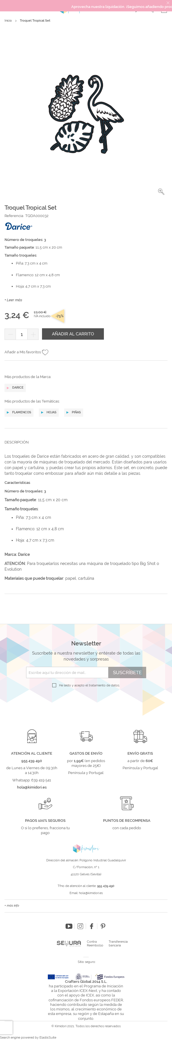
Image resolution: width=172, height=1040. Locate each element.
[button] (161, 191)
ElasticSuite (47, 1037)
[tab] (86, 446)
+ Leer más (13, 300)
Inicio (8, 20)
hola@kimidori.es (91, 893)
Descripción (17, 442)
